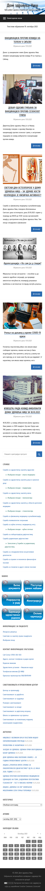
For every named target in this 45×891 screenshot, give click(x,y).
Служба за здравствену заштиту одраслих (18, 470)
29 (28, 858)
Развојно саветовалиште (12, 703)
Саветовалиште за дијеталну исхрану (17, 711)
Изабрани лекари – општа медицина (21, 475)
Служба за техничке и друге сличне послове (19, 567)
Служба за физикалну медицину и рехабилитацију (22, 516)
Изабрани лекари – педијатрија (19, 488)
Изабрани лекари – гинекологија (20, 498)
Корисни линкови (9, 663)
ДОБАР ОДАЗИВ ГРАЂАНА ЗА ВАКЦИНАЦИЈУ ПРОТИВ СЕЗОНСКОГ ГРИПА (22, 111)
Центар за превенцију (11, 690)
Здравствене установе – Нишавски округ (18, 667)
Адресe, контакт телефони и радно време (18, 659)
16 (34, 850)
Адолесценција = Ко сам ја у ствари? (22, 263)
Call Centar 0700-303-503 (12, 655)
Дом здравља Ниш (22, 5)
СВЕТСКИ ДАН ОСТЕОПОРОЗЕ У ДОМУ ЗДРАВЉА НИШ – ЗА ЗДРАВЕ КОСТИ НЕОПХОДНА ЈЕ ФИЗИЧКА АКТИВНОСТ (22, 191)
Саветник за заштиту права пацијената (17, 636)
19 (11, 854)
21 (22, 854)
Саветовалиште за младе (12, 707)
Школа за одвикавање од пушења (15, 715)
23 (34, 854)
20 (17, 854)
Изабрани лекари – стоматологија (20, 511)
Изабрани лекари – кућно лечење (20, 529)
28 (22, 858)
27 (17, 858)
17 (39, 850)
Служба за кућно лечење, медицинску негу (19, 524)
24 (40, 854)
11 (5, 850)
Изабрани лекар (9, 640)
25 (5, 858)
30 (34, 858)
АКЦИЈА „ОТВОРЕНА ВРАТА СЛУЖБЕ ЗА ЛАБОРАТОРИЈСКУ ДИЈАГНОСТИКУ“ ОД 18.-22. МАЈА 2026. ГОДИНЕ (21, 768)
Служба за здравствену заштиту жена (17, 493)
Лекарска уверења (10, 632)
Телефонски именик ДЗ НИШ (13, 671)
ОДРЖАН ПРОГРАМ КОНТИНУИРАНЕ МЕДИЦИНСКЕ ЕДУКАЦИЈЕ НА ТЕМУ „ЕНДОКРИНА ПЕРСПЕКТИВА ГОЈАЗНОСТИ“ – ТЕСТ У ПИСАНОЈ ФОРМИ (21, 779)
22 (28, 854)
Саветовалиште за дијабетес (13, 694)
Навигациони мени (12, 18)
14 (22, 850)
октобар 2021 (22, 834)
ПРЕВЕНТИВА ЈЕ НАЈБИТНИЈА (13, 745)
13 (16, 850)
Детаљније (36, 66)
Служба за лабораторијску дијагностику (18, 534)
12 (11, 850)
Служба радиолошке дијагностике (15, 538)
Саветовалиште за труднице (13, 699)
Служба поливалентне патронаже (15, 520)
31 (39, 858)
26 (11, 858)
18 (5, 854)
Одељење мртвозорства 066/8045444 (17, 676)
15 (28, 850)
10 (40, 846)
